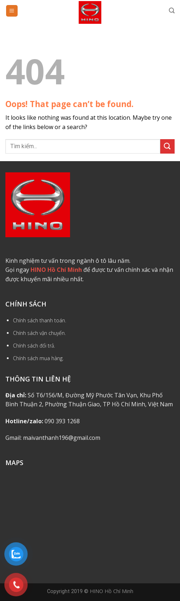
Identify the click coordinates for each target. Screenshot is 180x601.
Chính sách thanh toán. (39, 320)
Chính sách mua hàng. (38, 358)
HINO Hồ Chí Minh (111, 591)
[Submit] (167, 146)
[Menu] (12, 11)
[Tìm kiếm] (172, 11)
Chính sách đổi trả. (34, 345)
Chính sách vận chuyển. (39, 333)
